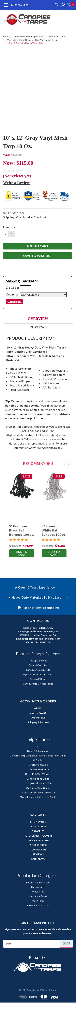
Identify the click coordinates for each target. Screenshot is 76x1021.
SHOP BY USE (38, 821)
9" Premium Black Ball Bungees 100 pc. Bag (21, 532)
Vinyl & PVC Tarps (57, 36)
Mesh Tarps (38, 900)
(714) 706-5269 (19, 4)
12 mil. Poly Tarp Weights (38, 774)
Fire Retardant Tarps (38, 905)
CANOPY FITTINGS (38, 840)
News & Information (38, 750)
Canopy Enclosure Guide (38, 783)
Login (32, 712)
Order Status (38, 717)
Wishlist (38, 708)
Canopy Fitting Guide (38, 778)
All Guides (38, 760)
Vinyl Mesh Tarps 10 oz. (19, 40)
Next (68, 463)
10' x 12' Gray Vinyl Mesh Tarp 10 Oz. (25, 43)
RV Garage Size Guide (38, 787)
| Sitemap (52, 990)
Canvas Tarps (38, 886)
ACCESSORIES (38, 844)
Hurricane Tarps (38, 896)
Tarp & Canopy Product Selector (38, 792)
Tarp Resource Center (38, 769)
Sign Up (43, 712)
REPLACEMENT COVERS (38, 835)
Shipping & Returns (38, 722)
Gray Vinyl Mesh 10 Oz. (46, 40)
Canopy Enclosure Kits (38, 669)
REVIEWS (38, 854)
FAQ (38, 746)
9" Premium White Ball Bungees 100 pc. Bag (54, 532)
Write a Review (16, 182)
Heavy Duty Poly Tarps (38, 882)
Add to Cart (21, 553)
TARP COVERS (38, 826)
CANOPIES (38, 831)
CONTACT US (38, 849)
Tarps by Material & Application (28, 36)
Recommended (38, 464)
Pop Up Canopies (38, 660)
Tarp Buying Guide (38, 764)
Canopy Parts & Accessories (38, 683)
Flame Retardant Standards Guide (38, 797)
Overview (38, 319)
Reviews (38, 327)
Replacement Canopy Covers (38, 674)
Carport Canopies (38, 665)
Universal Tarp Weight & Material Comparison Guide (38, 755)
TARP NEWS (38, 858)
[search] (56, 5)
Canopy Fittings (38, 679)
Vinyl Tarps (38, 891)
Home (6, 36)
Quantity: (9, 227)
